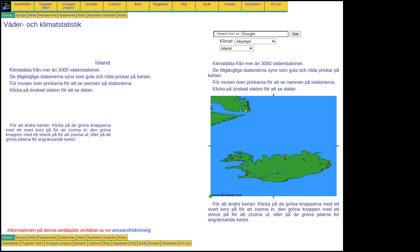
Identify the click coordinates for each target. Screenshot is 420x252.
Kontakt (230, 4)
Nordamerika (48, 15)
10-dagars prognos (69, 5)
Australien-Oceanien (102, 15)
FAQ (184, 4)
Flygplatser (160, 4)
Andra (122, 15)
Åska (137, 4)
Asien (81, 15)
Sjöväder (91, 4)
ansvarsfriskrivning (131, 230)
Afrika (32, 15)
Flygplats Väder (45, 5)
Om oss (276, 4)
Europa (21, 15)
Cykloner (114, 4)
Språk (207, 4)
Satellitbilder (22, 4)
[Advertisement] (107, 44)
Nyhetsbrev (253, 4)
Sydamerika (67, 15)
